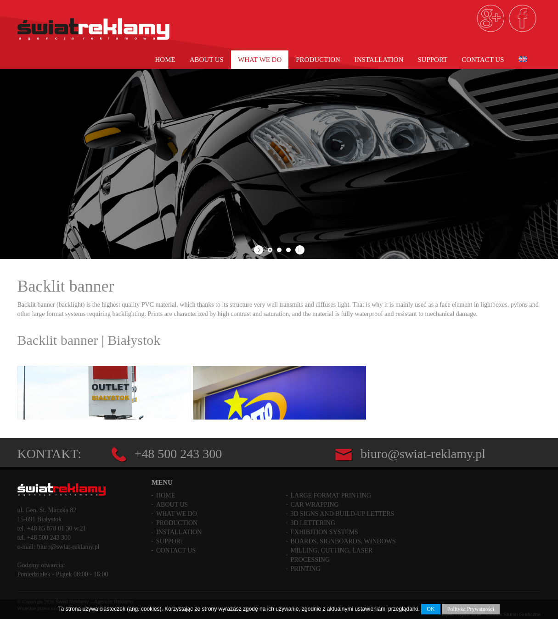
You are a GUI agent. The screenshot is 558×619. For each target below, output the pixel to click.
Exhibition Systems (324, 529)
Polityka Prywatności (470, 609)
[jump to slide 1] (270, 249)
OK (430, 609)
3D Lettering (313, 520)
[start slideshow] (259, 249)
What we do (260, 59)
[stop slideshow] (298, 249)
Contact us (483, 59)
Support (432, 59)
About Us (207, 59)
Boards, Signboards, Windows (343, 538)
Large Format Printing (331, 492)
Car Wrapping (315, 501)
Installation (379, 59)
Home (165, 59)
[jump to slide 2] (279, 249)
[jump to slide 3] (288, 249)
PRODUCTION (318, 59)
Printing (306, 566)
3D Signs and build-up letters (343, 511)
